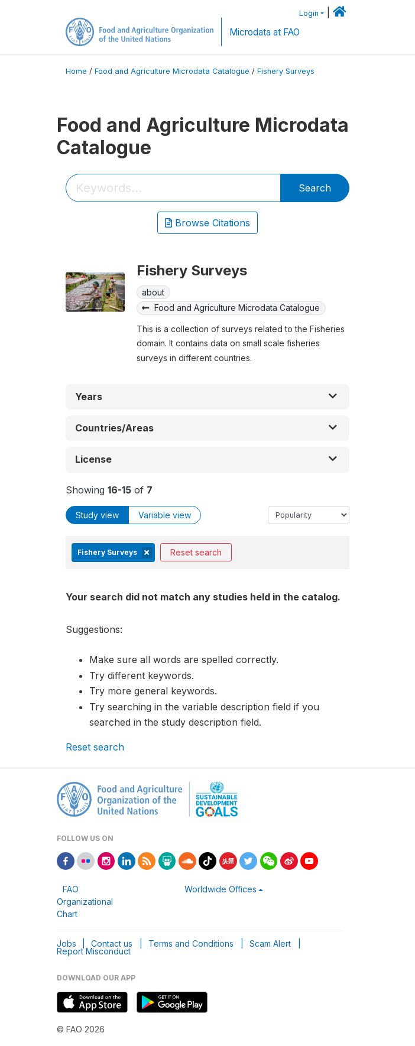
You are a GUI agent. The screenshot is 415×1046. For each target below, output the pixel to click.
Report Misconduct (94, 951)
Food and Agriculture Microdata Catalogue (172, 71)
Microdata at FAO (264, 32)
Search (315, 188)
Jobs (66, 943)
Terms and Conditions (191, 943)
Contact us (111, 943)
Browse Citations (207, 223)
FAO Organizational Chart (85, 901)
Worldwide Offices (220, 889)
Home (76, 71)
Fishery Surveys (286, 71)
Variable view (164, 515)
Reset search (196, 552)
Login (309, 13)
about (153, 292)
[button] (207, 396)
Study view (97, 515)
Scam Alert (270, 943)
